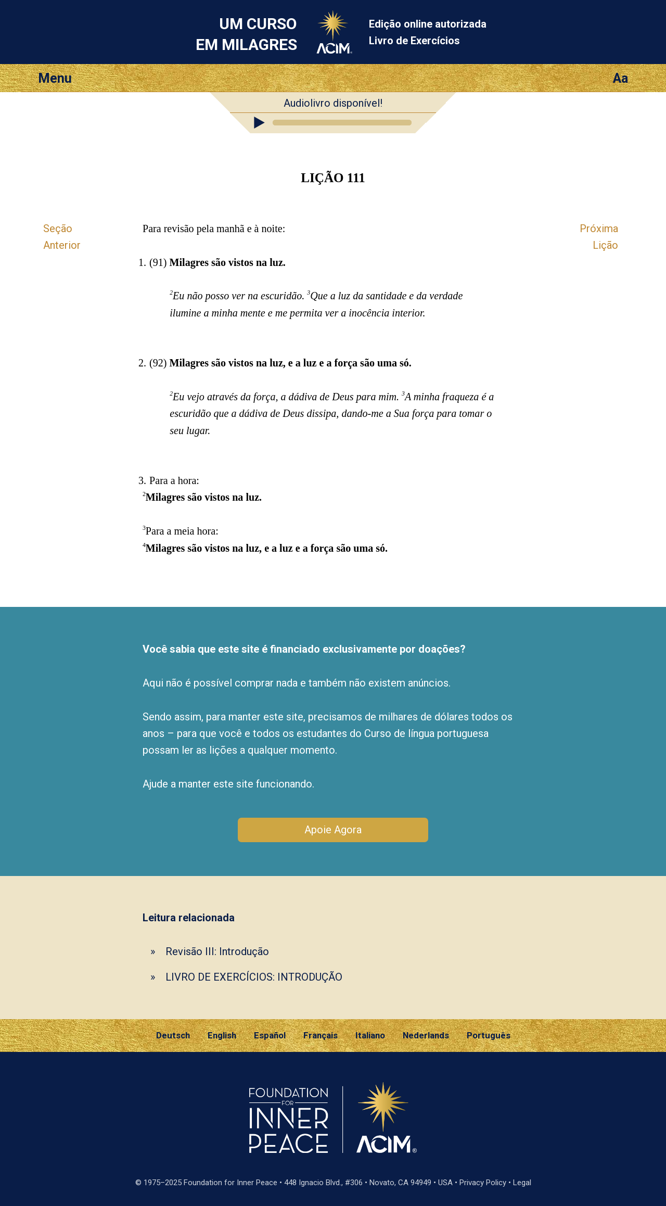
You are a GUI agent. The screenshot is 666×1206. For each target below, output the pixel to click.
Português (488, 1035)
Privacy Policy (482, 1182)
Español (270, 1035)
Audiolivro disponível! (333, 103)
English (222, 1035)
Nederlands (426, 1035)
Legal (522, 1182)
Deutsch (173, 1035)
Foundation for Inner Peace (230, 1182)
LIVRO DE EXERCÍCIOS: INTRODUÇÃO (253, 977)
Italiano (370, 1035)
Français (320, 1035)
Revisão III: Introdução (217, 951)
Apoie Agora (333, 829)
